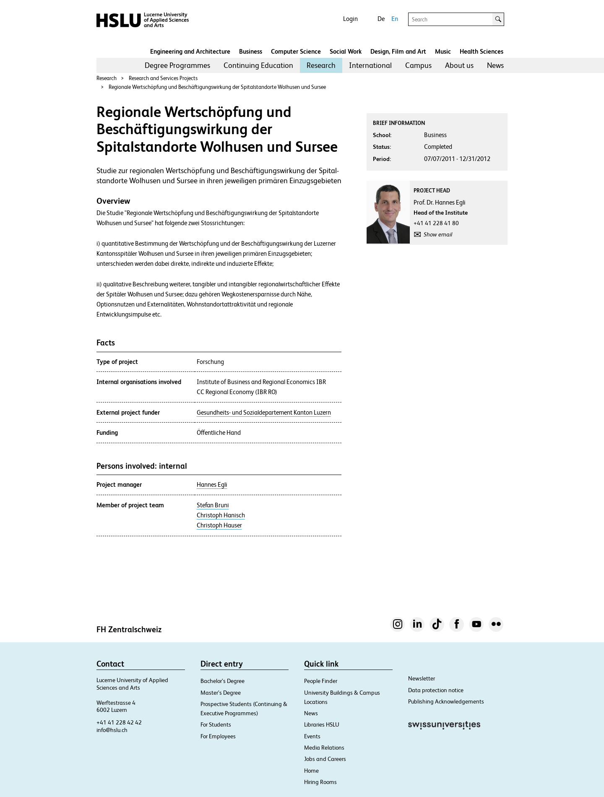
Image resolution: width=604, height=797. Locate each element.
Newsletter (421, 678)
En (394, 18)
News (495, 65)
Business (250, 51)
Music (443, 51)
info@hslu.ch (112, 730)
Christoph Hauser (219, 525)
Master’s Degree (220, 692)
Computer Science (296, 51)
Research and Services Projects (163, 78)
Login (350, 18)
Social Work (346, 51)
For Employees (218, 736)
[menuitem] (177, 65)
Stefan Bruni (213, 505)
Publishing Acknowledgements (446, 701)
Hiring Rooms (320, 782)
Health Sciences (481, 51)
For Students (215, 724)
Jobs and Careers (325, 758)
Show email (438, 234)
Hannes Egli (212, 484)
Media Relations (324, 747)
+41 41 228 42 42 (119, 722)
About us (459, 65)
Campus (418, 65)
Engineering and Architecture (190, 51)
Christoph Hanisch (221, 515)
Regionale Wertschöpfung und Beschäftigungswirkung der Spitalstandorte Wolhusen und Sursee (217, 87)
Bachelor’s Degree (222, 681)
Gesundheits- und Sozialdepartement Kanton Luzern (264, 412)
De (381, 18)
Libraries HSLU (321, 724)
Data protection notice (435, 690)
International (370, 65)
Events (312, 736)
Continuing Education (258, 65)
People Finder (320, 681)
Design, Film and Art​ (398, 51)
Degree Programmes (177, 65)
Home (311, 770)
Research (321, 65)
